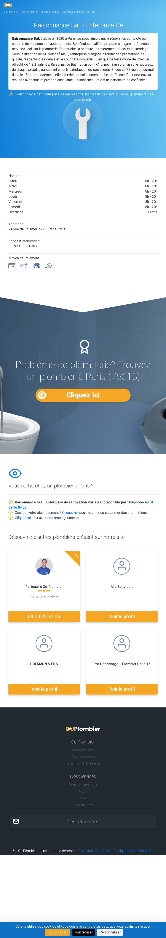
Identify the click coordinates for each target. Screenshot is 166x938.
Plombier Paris (29, 11)
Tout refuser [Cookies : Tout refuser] (83, 932)
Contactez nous (83, 757)
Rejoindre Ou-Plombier (83, 764)
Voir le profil (122, 616)
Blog (83, 798)
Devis (83, 791)
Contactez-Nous (83, 821)
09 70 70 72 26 (44, 616)
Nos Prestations (83, 750)
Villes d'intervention (83, 784)
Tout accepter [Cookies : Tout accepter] (57, 932)
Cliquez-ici (70, 513)
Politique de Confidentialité (133, 851)
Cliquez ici (83, 395)
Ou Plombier (10, 11)
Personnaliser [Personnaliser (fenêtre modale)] (110, 932)
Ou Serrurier (83, 805)
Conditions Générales (94, 851)
